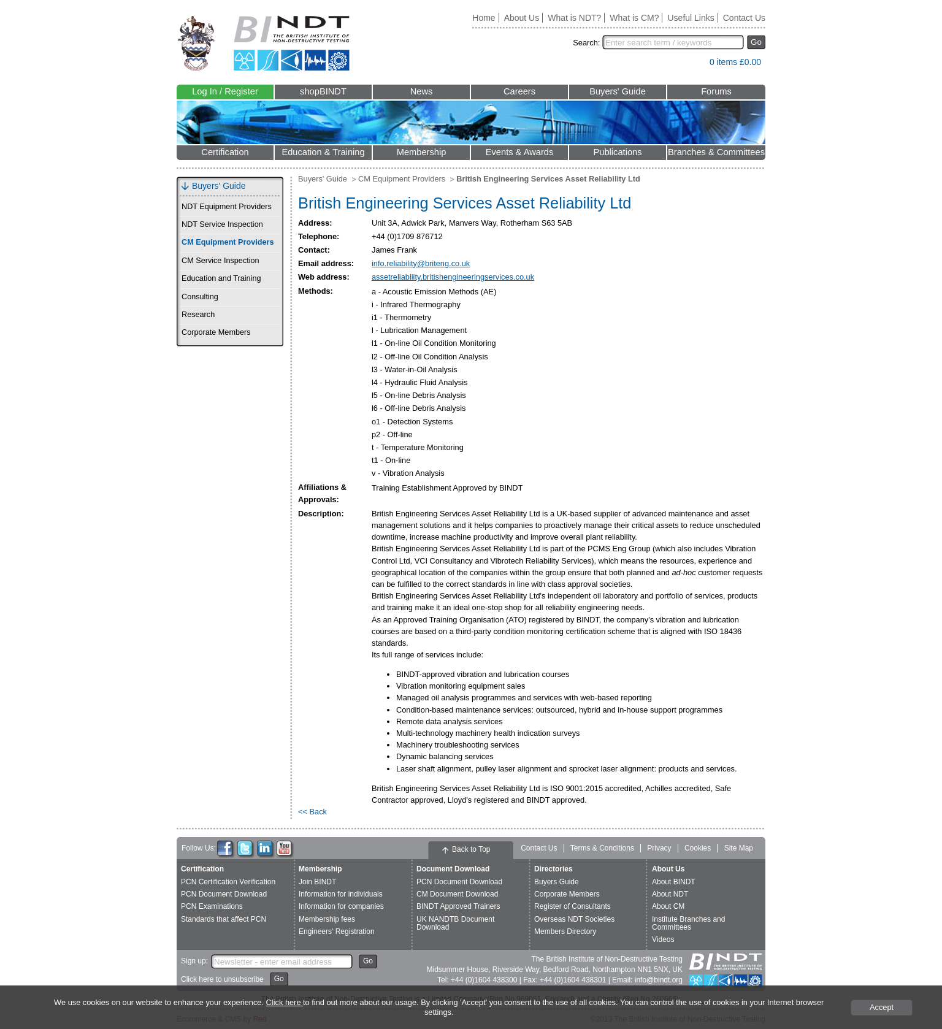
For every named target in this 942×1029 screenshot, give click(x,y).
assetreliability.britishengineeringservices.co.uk (453, 276)
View (694, 65)
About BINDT (673, 882)
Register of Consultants (572, 906)
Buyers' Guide (617, 91)
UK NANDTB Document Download (455, 923)
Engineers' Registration (337, 931)
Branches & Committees (716, 152)
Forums (716, 91)
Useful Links (690, 18)
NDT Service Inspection (222, 224)
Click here (284, 1002)
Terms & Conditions (602, 848)
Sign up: (194, 961)
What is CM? (634, 18)
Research (198, 314)
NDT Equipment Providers (227, 206)
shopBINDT (323, 91)
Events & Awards (520, 152)
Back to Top (471, 849)
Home (483, 18)
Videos (663, 939)
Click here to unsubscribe (222, 979)
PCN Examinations (212, 906)
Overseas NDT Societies (574, 919)
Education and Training (221, 278)
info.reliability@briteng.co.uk (421, 263)
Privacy (659, 848)
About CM (668, 906)
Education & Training (322, 152)
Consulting (200, 297)
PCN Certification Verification (228, 882)
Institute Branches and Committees (688, 923)
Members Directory (565, 931)
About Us (522, 18)
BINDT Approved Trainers (458, 906)
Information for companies (341, 906)
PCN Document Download (224, 894)
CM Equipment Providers (228, 242)
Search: (586, 42)
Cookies (697, 848)
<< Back (312, 811)
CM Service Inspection (220, 260)
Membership (421, 152)
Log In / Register (225, 91)
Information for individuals (341, 894)
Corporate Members (216, 332)
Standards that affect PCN (223, 919)
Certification (224, 152)
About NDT (670, 894)
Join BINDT (317, 882)
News (421, 91)
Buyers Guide (556, 882)
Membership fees (327, 919)
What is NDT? (574, 18)
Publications (617, 152)
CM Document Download (457, 894)
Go (756, 42)
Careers (519, 91)
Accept (882, 1007)
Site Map (738, 848)
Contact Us (744, 18)
